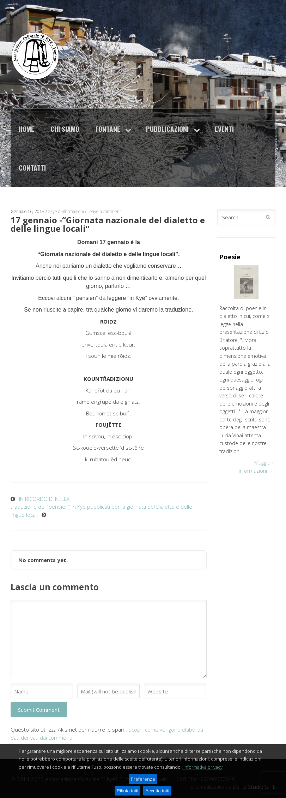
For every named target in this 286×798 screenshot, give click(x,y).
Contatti (32, 167)
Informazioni (72, 211)
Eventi (224, 129)
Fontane (108, 129)
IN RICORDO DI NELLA (44, 498)
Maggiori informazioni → (256, 466)
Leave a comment (104, 211)
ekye (52, 211)
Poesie (230, 257)
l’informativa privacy (202, 783)
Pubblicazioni (167, 129)
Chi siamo (64, 129)
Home (26, 129)
